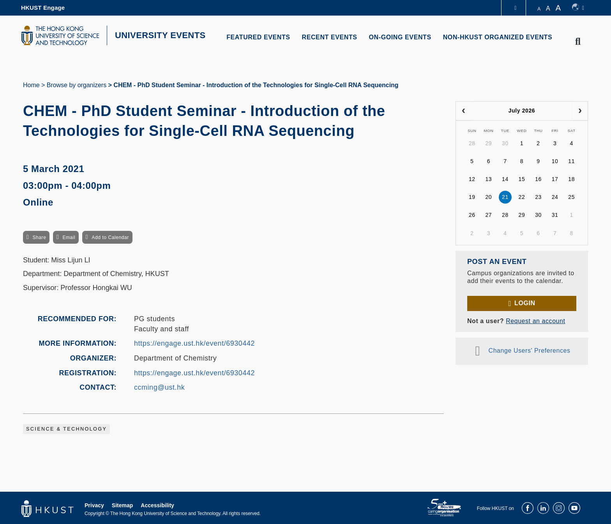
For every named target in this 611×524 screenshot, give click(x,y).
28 (472, 143)
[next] (580, 111)
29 (488, 143)
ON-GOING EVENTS (400, 37)
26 (472, 215)
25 (571, 197)
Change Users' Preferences (529, 350)
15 (522, 179)
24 (555, 197)
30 (505, 143)
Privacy (94, 505)
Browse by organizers (76, 85)
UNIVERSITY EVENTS (160, 35)
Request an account (535, 321)
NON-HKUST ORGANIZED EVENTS (498, 37)
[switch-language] (578, 8)
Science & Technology (66, 429)
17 (555, 179)
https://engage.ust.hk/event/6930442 (194, 343)
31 (555, 215)
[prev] (463, 111)
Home (31, 85)
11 (571, 161)
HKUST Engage (43, 7)
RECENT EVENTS (329, 37)
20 (488, 197)
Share (39, 237)
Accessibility (157, 505)
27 (488, 215)
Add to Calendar (110, 237)
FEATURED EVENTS (258, 37)
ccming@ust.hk (159, 387)
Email (68, 237)
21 (505, 197)
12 (472, 179)
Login (524, 303)
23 (538, 197)
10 (555, 161)
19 (472, 197)
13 (488, 179)
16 (538, 179)
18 (571, 179)
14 (505, 179)
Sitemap (122, 505)
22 (522, 197)
